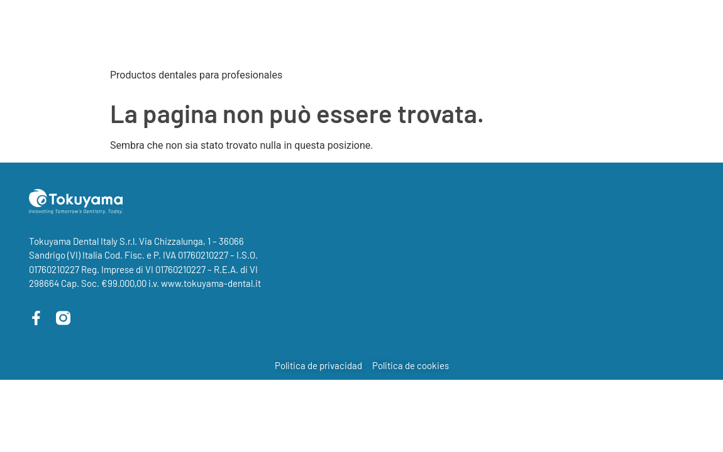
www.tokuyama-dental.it (211, 283)
